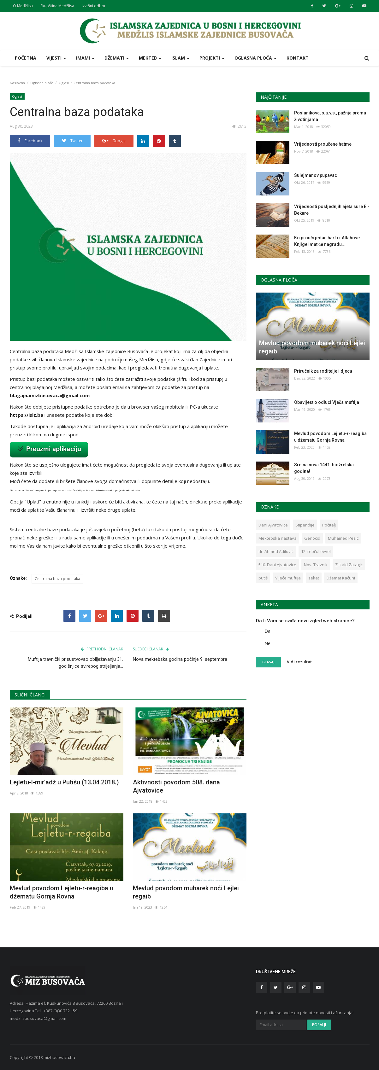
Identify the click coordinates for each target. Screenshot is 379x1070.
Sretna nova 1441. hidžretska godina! (324, 468)
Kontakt (298, 58)
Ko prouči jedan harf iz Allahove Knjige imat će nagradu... (327, 241)
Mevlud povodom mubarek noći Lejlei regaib (186, 892)
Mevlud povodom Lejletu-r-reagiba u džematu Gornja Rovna (61, 892)
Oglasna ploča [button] (255, 58)
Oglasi (64, 82)
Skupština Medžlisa (57, 6)
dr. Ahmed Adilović (275, 551)
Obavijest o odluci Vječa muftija (326, 402)
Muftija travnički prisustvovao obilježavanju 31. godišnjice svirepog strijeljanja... (75, 662)
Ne (267, 643)
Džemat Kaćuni (341, 578)
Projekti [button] (211, 58)
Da (267, 631)
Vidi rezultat (299, 662)
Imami (85, 58)
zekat (313, 578)
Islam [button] (180, 58)
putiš (263, 578)
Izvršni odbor (94, 6)
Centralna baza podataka (57, 578)
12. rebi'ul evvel (316, 551)
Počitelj (329, 525)
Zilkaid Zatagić (349, 564)
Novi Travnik (316, 564)
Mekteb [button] (150, 58)
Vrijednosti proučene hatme (323, 144)
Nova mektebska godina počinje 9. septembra (180, 659)
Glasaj (268, 662)
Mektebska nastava (277, 538)
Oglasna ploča (41, 82)
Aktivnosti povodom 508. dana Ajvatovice (176, 786)
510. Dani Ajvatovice (277, 564)
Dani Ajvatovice (273, 525)
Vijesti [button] (56, 58)
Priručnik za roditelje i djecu (323, 371)
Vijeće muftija (288, 578)
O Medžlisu (23, 6)
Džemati (116, 58)
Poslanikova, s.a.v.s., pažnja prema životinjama (330, 116)
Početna (25, 58)
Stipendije (305, 525)
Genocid (312, 538)
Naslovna (17, 82)
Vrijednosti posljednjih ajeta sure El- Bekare (332, 210)
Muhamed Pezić (343, 538)
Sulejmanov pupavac (315, 175)
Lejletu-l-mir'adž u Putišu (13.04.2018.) (64, 782)
